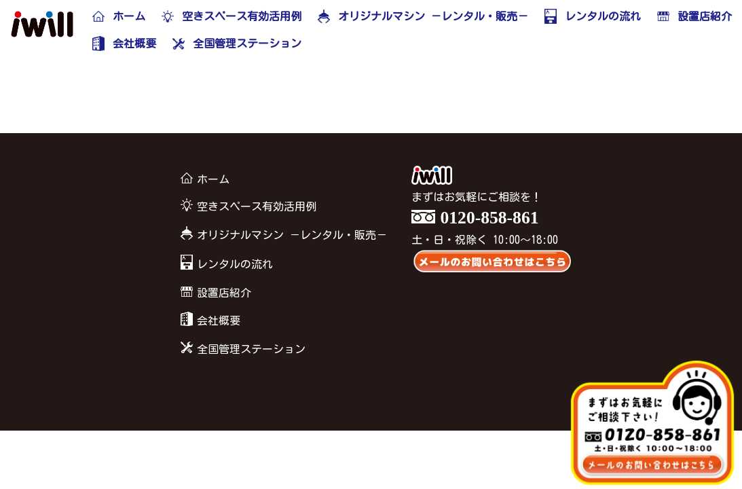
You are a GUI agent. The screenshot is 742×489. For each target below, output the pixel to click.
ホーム (203, 179)
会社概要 (208, 321)
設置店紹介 (214, 293)
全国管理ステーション (241, 349)
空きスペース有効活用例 (246, 206)
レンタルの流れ (225, 264)
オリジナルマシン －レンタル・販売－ (282, 235)
